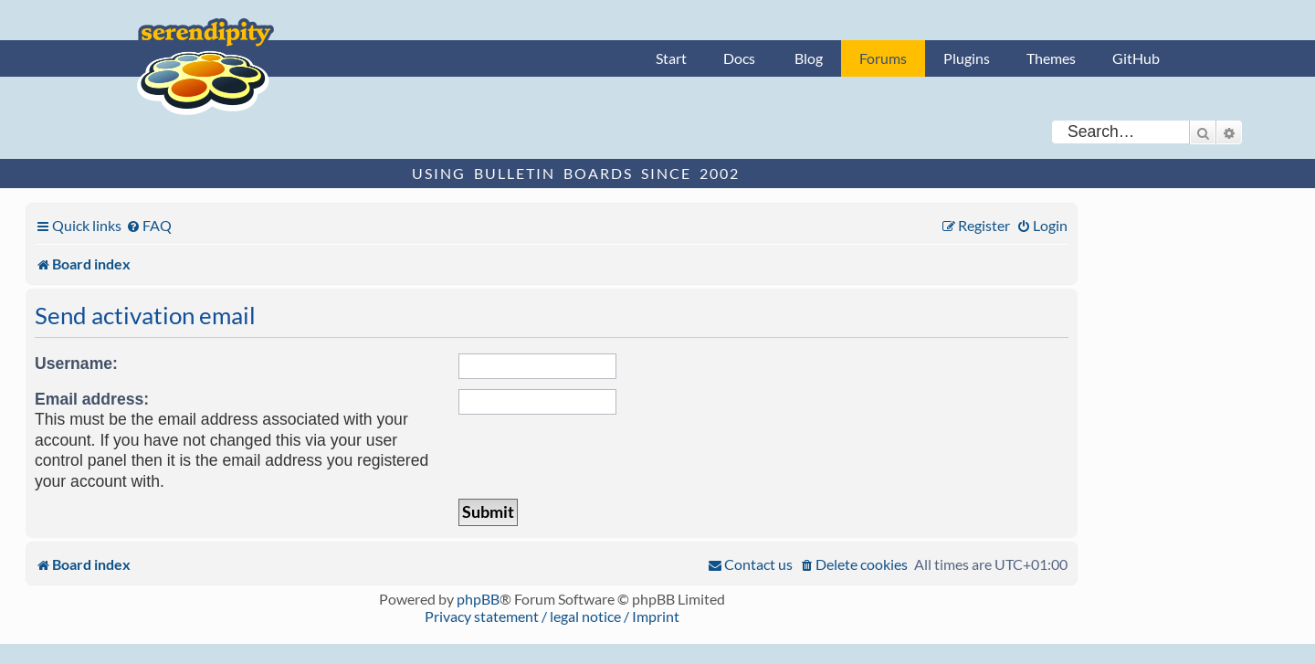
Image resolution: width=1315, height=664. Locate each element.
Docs (739, 58)
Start (671, 58)
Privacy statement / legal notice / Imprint (552, 616)
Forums (883, 58)
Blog (808, 58)
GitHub (1136, 58)
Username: (76, 363)
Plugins (966, 58)
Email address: (92, 399)
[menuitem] (149, 225)
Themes (1051, 58)
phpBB (478, 598)
